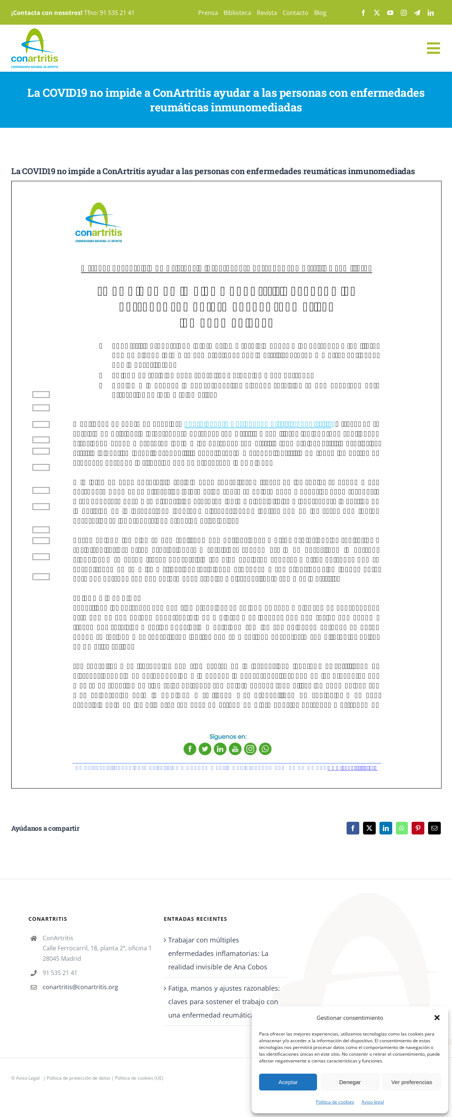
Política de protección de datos (78, 1078)
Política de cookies (335, 1102)
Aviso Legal (28, 1078)
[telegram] (417, 13)
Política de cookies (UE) (139, 1078)
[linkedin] (431, 13)
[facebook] (363, 13)
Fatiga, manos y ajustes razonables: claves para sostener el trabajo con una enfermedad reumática (224, 1001)
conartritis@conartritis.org (80, 987)
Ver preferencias (411, 1082)
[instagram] (404, 13)
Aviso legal (373, 1102)
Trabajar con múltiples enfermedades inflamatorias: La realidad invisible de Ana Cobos (218, 953)
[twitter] (377, 13)
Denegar (350, 1082)
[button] (437, 1017)
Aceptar (288, 1082)
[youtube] (390, 13)
